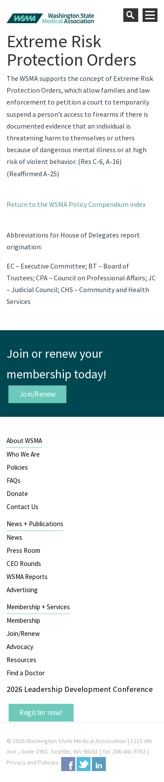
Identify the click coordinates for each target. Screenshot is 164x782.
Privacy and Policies (33, 762)
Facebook (68, 764)
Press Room (23, 550)
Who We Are (23, 454)
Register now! (41, 712)
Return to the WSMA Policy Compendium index (76, 204)
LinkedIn (99, 764)
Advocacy (20, 646)
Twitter (84, 764)
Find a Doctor (26, 673)
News (14, 537)
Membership (23, 620)
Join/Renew (37, 394)
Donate (17, 493)
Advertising (22, 590)
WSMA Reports (27, 577)
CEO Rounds (24, 563)
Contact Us (22, 507)
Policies (17, 467)
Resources (21, 660)
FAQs (14, 480)
